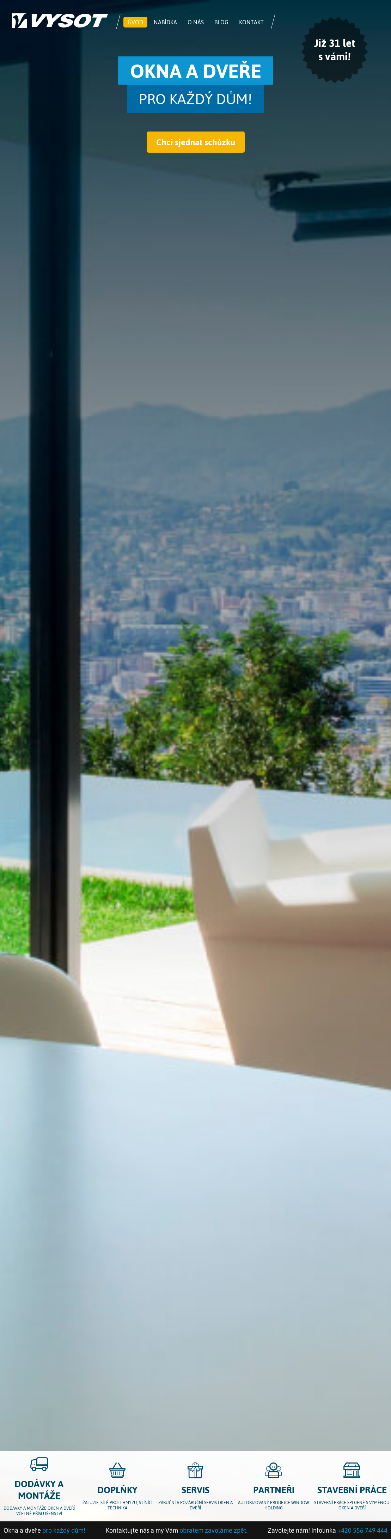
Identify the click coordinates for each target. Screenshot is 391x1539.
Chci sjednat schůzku (195, 142)
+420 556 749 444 (362, 1530)
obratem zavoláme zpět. (213, 1530)
